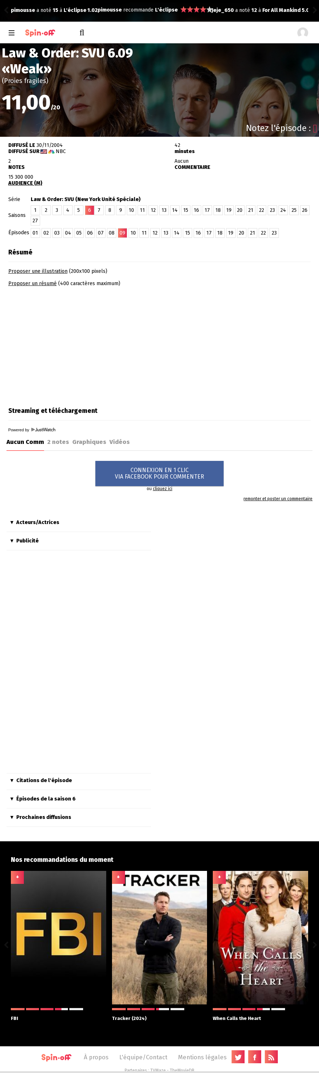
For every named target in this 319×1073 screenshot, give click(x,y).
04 (68, 233)
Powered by (31, 430)
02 (46, 233)
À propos (96, 1057)
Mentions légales (202, 1057)
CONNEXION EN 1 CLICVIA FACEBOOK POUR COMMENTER (159, 473)
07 (101, 233)
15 (185, 210)
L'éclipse (79, 10)
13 (164, 210)
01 (35, 233)
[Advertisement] (69, 344)
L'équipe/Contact (143, 1057)
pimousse (23, 10)
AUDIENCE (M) (25, 183)
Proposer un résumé (32, 283)
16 (196, 210)
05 (79, 233)
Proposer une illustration (38, 271)
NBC (61, 151)
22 (261, 210)
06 (90, 233)
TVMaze (158, 1070)
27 (35, 221)
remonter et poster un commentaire (277, 498)
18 (218, 210)
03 (57, 233)
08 (112, 233)
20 (239, 210)
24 (283, 210)
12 (153, 210)
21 (250, 210)
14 (175, 210)
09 (122, 233)
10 (131, 210)
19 (229, 210)
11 (142, 210)
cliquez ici (162, 488)
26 (304, 210)
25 (294, 210)
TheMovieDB (182, 1070)
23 (272, 210)
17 (207, 210)
